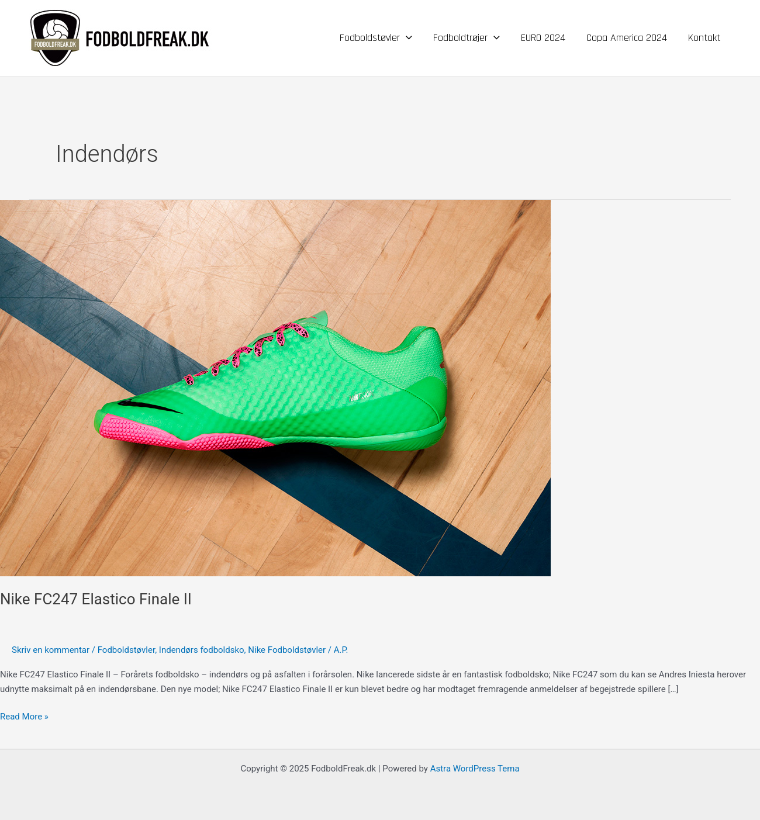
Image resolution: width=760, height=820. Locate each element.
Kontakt (704, 37)
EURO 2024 (543, 37)
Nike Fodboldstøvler (287, 650)
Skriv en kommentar (50, 650)
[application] (406, 38)
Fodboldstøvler (376, 38)
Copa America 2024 (626, 37)
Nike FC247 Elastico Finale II (96, 599)
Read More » (24, 716)
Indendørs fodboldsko (201, 650)
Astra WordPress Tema (475, 768)
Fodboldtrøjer (466, 38)
